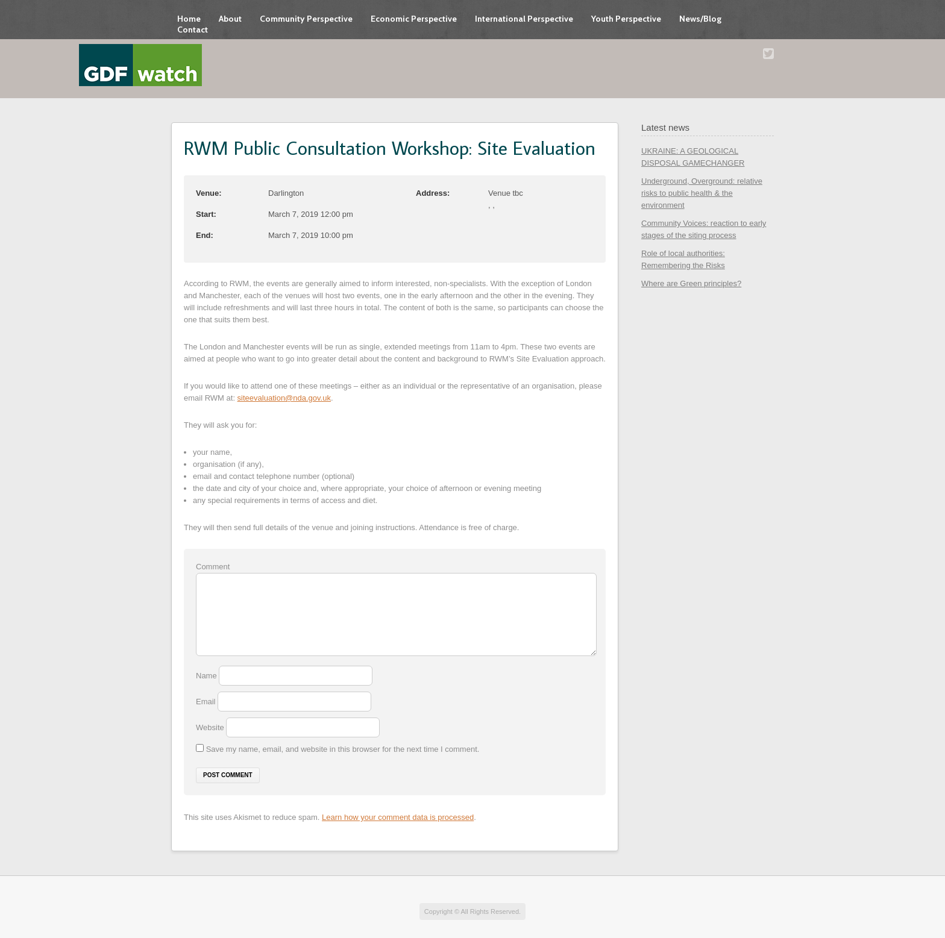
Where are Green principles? (691, 283)
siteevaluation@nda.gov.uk (284, 397)
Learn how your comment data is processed (398, 817)
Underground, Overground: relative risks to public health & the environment (701, 193)
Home (189, 18)
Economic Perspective (414, 18)
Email (207, 701)
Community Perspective (306, 18)
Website (210, 727)
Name (207, 675)
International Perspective (524, 18)
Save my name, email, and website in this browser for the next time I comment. (343, 749)
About (230, 18)
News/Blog (700, 18)
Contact (192, 29)
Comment (213, 566)
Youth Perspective (626, 18)
